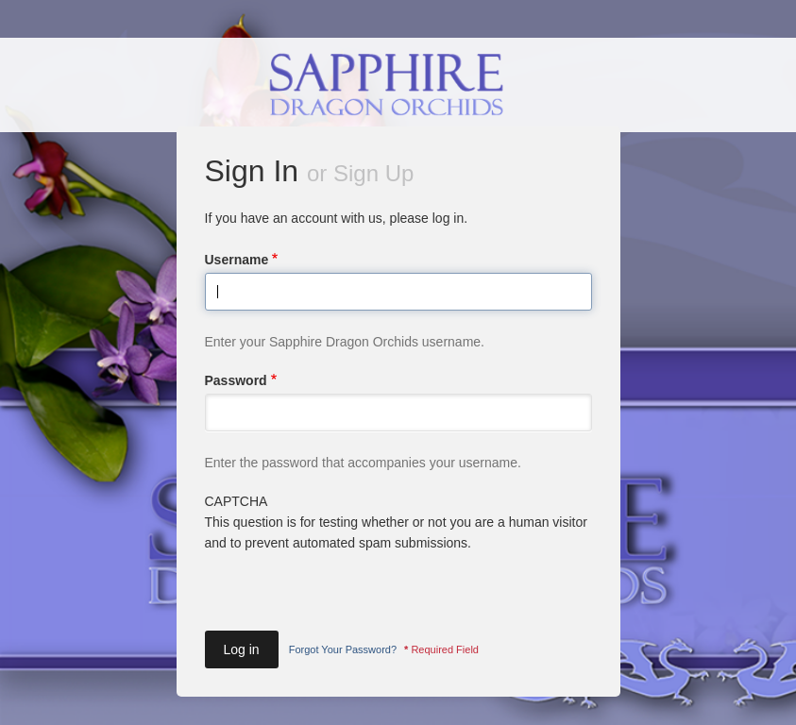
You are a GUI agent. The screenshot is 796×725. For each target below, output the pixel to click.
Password (236, 380)
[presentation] (348, 591)
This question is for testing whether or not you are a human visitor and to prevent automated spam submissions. (398, 559)
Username (237, 259)
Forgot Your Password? (343, 649)
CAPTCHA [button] (236, 501)
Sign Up (373, 173)
